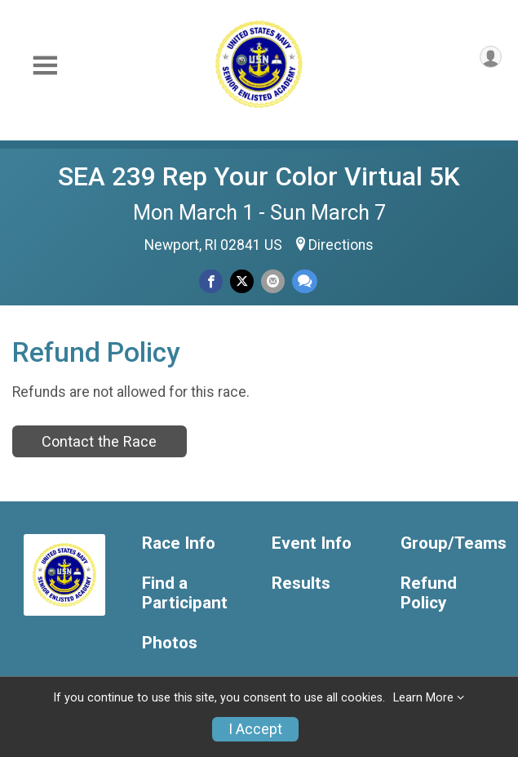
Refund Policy (429, 593)
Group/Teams (453, 543)
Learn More (423, 698)
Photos (169, 643)
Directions (341, 245)
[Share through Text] (304, 281)
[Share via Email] (273, 281)
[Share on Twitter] (242, 281)
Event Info (312, 543)
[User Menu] (491, 57)
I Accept (255, 729)
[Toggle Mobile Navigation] (45, 65)
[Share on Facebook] (211, 281)
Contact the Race (99, 441)
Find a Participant (185, 593)
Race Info (178, 543)
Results (301, 583)
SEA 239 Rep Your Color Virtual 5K (259, 176)
